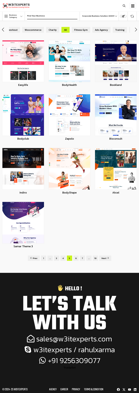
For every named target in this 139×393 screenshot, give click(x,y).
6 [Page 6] (76, 258)
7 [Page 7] (82, 258)
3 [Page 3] (56, 258)
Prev (33, 258)
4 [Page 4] (63, 258)
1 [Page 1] (43, 258)
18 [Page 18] (95, 258)
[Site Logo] (16, 5)
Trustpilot (69, 367)
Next (105, 258)
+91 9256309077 (69, 360)
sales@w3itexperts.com (69, 338)
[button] (124, 5)
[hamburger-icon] (133, 6)
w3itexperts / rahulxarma (69, 349)
